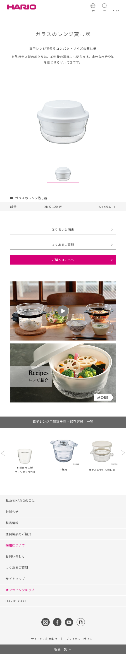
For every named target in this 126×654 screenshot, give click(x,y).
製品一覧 (60, 649)
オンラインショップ (20, 590)
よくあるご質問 (63, 244)
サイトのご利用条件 (44, 639)
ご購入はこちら (63, 260)
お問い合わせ (15, 556)
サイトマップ (15, 578)
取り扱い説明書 (63, 229)
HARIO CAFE (16, 601)
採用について (15, 545)
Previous (3, 453)
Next (123, 453)
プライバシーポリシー (80, 639)
